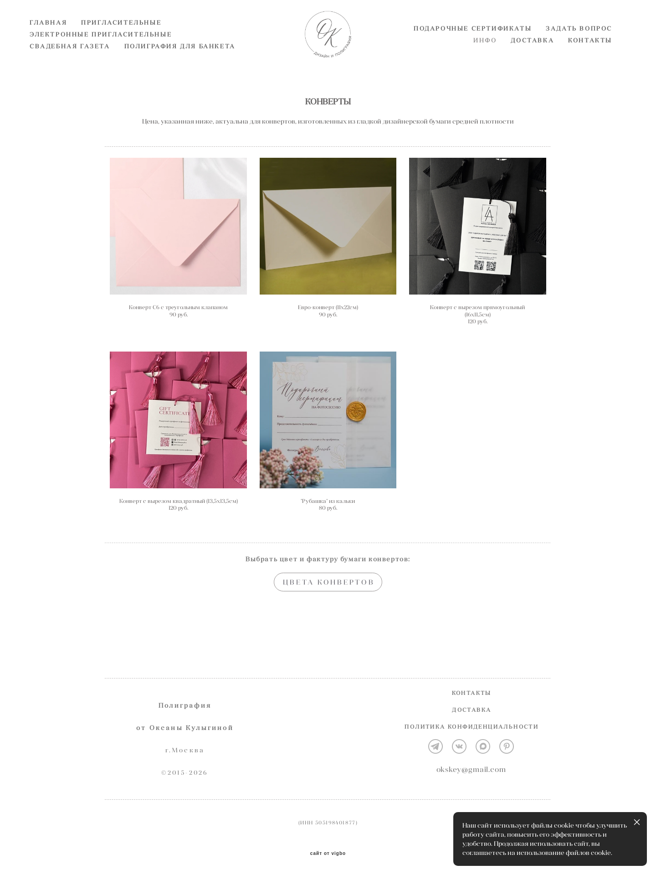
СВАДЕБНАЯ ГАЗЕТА (70, 61)
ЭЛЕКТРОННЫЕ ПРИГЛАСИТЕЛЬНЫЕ (101, 49)
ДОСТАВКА (532, 55)
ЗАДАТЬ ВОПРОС (579, 43)
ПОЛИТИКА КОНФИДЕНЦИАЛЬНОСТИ (471, 727)
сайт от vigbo (328, 853)
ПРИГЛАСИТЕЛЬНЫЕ (121, 37)
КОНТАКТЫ (590, 55)
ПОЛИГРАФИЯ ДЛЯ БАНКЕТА (180, 61)
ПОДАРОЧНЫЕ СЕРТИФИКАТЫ (473, 43)
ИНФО (485, 55)
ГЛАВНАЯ (48, 37)
